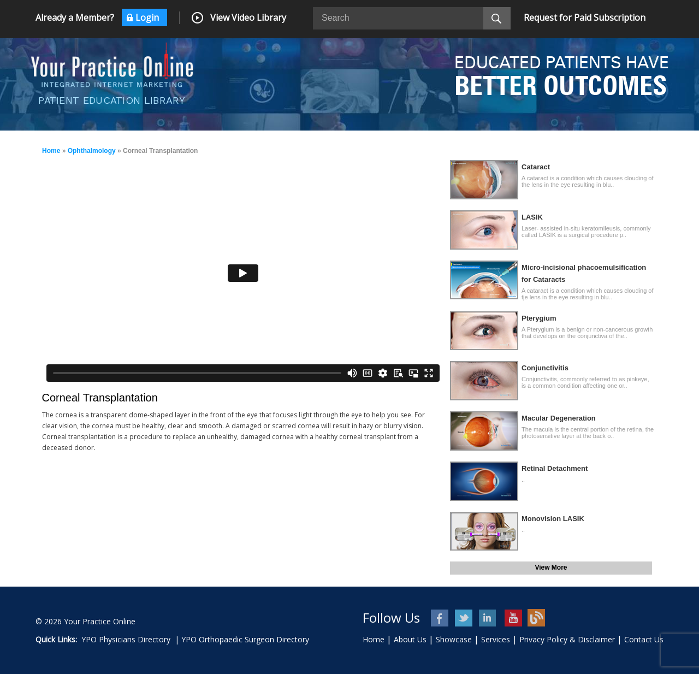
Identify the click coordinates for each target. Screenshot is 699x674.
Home (51, 151)
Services (495, 639)
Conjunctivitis (545, 368)
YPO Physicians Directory (125, 639)
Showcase (454, 639)
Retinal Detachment (555, 468)
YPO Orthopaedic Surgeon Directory (245, 639)
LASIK (532, 217)
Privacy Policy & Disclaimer (567, 639)
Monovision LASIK (553, 519)
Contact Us (644, 639)
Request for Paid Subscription (584, 17)
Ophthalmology (92, 151)
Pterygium (539, 318)
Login (147, 17)
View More (551, 567)
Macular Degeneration (559, 418)
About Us (410, 639)
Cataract (536, 167)
